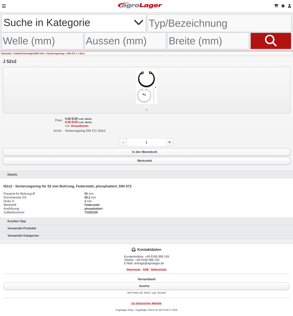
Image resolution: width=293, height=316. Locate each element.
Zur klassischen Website (146, 303)
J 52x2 (81, 53)
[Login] (289, 6)
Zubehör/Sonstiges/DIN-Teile (29, 53)
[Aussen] (125, 41)
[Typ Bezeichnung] (219, 23)
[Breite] (208, 41)
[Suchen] (271, 41)
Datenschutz (158, 269)
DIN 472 (71, 53)
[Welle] (42, 41)
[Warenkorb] (276, 6)
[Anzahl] (146, 142)
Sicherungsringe (56, 53)
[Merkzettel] (283, 6)
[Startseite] (140, 6)
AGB (146, 269)
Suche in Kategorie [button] (74, 22)
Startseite (6, 53)
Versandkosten (80, 125)
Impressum (134, 269)
